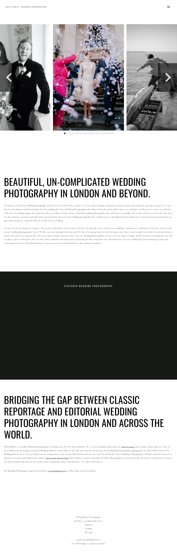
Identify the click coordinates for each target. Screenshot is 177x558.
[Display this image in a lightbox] (88, 77)
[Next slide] (167, 77)
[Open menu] (168, 6)
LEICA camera (128, 446)
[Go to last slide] (9, 77)
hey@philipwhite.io (57, 470)
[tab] (65, 133)
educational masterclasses (57, 458)
